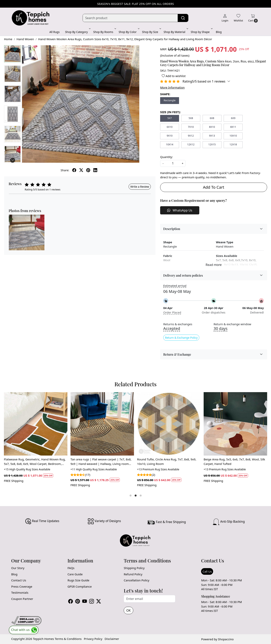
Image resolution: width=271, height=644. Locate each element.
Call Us (207, 571)
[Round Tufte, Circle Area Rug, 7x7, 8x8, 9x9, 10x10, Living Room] (169, 424)
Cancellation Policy (136, 580)
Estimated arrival (174, 286)
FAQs (70, 568)
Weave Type (224, 242)
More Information (172, 87)
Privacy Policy (93, 639)
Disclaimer (112, 639)
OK (128, 610)
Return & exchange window (232, 324)
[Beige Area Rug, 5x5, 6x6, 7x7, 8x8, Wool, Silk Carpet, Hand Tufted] (235, 424)
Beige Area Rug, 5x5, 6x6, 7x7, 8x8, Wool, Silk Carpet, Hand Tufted (234, 461)
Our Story (18, 568)
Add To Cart (213, 187)
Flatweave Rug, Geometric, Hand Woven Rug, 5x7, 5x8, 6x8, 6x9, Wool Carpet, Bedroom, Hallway (35, 461)
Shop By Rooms (104, 32)
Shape (167, 242)
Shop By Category (77, 32)
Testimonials (19, 592)
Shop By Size (151, 32)
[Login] (224, 18)
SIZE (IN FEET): (170, 112)
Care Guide (75, 574)
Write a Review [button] (139, 186)
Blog (219, 32)
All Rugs (54, 32)
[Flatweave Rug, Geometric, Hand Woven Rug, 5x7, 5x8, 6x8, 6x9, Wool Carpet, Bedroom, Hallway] (35, 424)
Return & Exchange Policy (181, 337)
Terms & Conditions (68, 639)
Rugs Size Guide (78, 580)
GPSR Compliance (79, 586)
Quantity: (166, 157)
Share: (65, 170)
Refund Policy (133, 574)
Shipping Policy (134, 568)
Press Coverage (21, 586)
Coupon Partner (22, 599)
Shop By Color (129, 32)
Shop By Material (175, 32)
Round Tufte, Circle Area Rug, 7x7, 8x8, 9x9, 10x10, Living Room (166, 461)
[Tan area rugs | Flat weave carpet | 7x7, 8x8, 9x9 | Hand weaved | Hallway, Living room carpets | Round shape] (102, 424)
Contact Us (18, 580)
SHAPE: (165, 94)
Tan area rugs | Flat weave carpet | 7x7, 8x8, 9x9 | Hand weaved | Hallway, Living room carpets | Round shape (101, 461)
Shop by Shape (201, 32)
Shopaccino (226, 639)
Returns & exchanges (177, 324)
